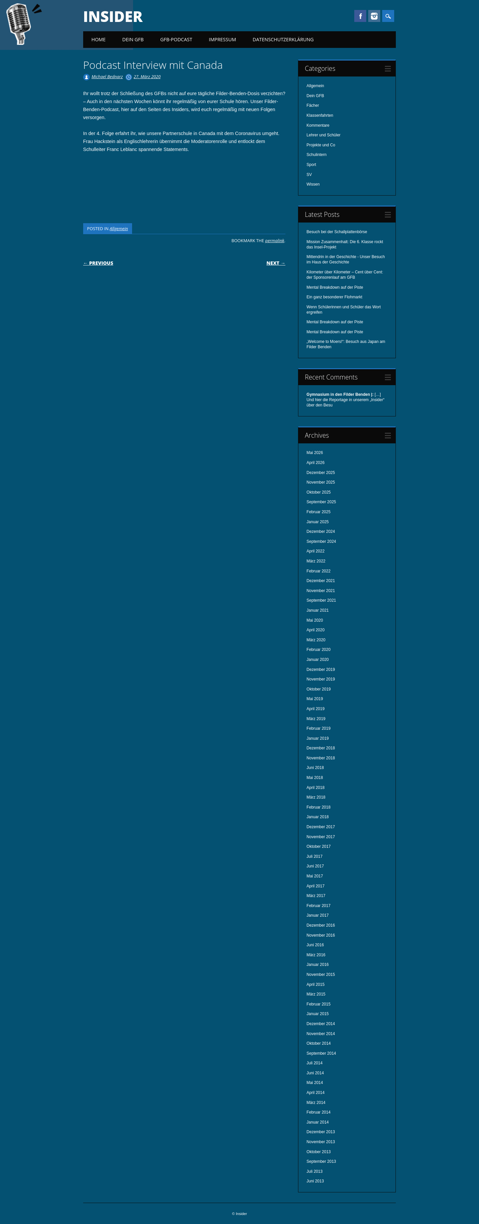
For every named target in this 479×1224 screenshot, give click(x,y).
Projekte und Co (321, 145)
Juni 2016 (315, 945)
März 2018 (316, 797)
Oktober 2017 (319, 846)
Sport (311, 164)
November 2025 (321, 482)
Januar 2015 (318, 1013)
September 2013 (321, 1161)
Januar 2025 (318, 522)
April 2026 (316, 462)
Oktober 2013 (319, 1151)
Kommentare (318, 125)
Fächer (313, 105)
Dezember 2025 (321, 472)
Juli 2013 (315, 1171)
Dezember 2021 (321, 580)
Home (98, 39)
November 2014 (321, 1033)
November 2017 (321, 837)
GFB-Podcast (176, 39)
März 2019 (316, 718)
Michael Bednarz (107, 76)
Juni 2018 (315, 767)
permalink (274, 240)
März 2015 (316, 994)
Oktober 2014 (319, 1043)
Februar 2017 (319, 905)
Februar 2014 (319, 1112)
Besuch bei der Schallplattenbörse (337, 232)
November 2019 (321, 679)
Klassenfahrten (320, 115)
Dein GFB (133, 39)
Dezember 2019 (321, 669)
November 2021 (321, 590)
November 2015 (321, 974)
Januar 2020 (318, 659)
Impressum (222, 39)
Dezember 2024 (321, 531)
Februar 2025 (319, 512)
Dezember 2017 (321, 827)
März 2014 (316, 1102)
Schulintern (317, 154)
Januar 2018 (318, 817)
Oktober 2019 (319, 689)
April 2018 (316, 787)
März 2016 (316, 955)
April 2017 (316, 886)
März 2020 (316, 640)
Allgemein (119, 228)
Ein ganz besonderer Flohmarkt (334, 297)
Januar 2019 (318, 738)
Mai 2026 (315, 452)
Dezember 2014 (321, 1023)
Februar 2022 (319, 571)
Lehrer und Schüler (324, 135)
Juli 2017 (315, 856)
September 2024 (321, 541)
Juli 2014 (315, 1063)
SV (309, 174)
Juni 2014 (315, 1073)
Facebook (360, 16)
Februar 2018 (319, 807)
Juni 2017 (315, 866)
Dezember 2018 (321, 748)
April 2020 (316, 630)
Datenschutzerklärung (283, 39)
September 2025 (321, 502)
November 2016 (321, 935)
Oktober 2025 (319, 492)
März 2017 (316, 895)
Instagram (374, 16)
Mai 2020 (315, 620)
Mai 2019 (315, 698)
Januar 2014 (318, 1122)
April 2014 (316, 1092)
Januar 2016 (318, 964)
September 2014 (321, 1053)
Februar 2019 (319, 728)
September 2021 (321, 600)
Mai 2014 (315, 1082)
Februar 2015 (319, 1004)
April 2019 (316, 708)
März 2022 (316, 561)
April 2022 (316, 551)
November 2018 (321, 758)
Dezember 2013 (321, 1132)
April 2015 (316, 984)
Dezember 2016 (321, 925)
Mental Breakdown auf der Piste (335, 287)
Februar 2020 (319, 649)
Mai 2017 (315, 876)
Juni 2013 (315, 1181)
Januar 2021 (318, 610)
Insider (113, 16)
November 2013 (321, 1142)
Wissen (313, 184)
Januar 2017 (318, 915)
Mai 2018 (315, 777)
